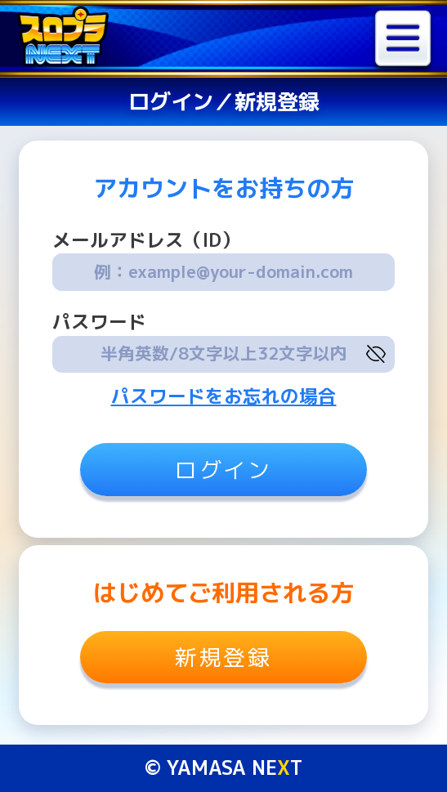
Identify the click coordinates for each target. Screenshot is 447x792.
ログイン (223, 469)
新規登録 (223, 657)
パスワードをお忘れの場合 (224, 396)
